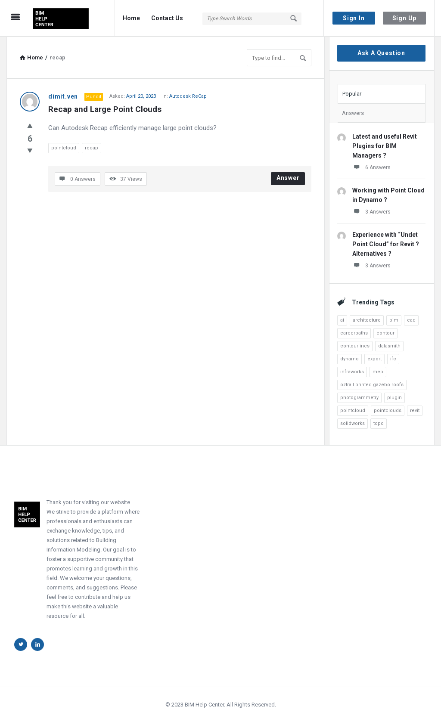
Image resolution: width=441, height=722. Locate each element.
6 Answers (371, 166)
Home (131, 18)
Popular (351, 93)
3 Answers (371, 211)
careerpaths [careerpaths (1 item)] (354, 332)
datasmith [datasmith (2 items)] (389, 345)
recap (91, 147)
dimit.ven (63, 96)
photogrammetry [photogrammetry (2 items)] (359, 397)
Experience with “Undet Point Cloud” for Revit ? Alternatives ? (385, 244)
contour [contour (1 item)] (385, 332)
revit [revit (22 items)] (414, 410)
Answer (288, 177)
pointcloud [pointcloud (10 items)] (352, 410)
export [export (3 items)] (374, 358)
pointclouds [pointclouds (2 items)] (387, 410)
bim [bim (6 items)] (393, 319)
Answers (353, 112)
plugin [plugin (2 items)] (394, 397)
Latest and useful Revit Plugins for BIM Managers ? (384, 145)
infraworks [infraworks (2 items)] (352, 371)
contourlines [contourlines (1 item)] (355, 345)
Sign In (354, 18)
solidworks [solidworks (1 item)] (352, 423)
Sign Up (404, 18)
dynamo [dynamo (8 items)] (349, 358)
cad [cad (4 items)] (411, 319)
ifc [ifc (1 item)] (393, 358)
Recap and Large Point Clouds (104, 109)
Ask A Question (381, 52)
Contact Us (167, 18)
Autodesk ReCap (188, 96)
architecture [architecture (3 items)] (367, 319)
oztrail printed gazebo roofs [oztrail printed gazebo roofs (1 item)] (372, 384)
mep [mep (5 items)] (378, 371)
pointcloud (63, 147)
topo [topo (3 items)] (378, 423)
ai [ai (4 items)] (342, 319)
